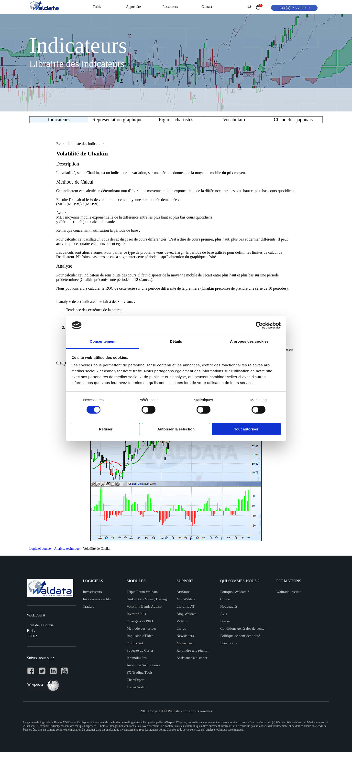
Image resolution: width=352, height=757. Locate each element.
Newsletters (185, 636)
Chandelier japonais (293, 119)
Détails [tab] (176, 341)
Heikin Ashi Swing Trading (147, 599)
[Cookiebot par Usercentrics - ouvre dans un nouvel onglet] (259, 325)
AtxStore (183, 592)
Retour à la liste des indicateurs (80, 144)
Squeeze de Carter (140, 650)
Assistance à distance (192, 658)
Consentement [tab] (102, 341)
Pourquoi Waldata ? (234, 592)
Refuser (106, 429)
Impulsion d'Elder (140, 636)
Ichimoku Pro (137, 658)
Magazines (184, 643)
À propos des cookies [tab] (249, 341)
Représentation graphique (117, 119)
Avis (223, 614)
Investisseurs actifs (97, 599)
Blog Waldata (186, 614)
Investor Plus (136, 614)
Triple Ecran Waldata (142, 592)
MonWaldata (185, 599)
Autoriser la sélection (176, 429)
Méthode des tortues (141, 628)
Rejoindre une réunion (192, 650)
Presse (225, 621)
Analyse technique (67, 548)
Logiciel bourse (40, 548)
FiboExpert (135, 643)
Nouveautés (229, 606)
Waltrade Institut (288, 592)
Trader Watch (136, 687)
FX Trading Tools (140, 672)
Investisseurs (92, 592)
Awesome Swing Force (144, 665)
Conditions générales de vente (242, 628)
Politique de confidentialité (240, 636)
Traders (88, 606)
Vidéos (181, 621)
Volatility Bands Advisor (145, 606)
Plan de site (228, 643)
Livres (181, 628)
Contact (226, 599)
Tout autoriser (246, 429)
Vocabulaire (234, 119)
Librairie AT (185, 606)
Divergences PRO (140, 621)
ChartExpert (135, 680)
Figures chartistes (176, 119)
